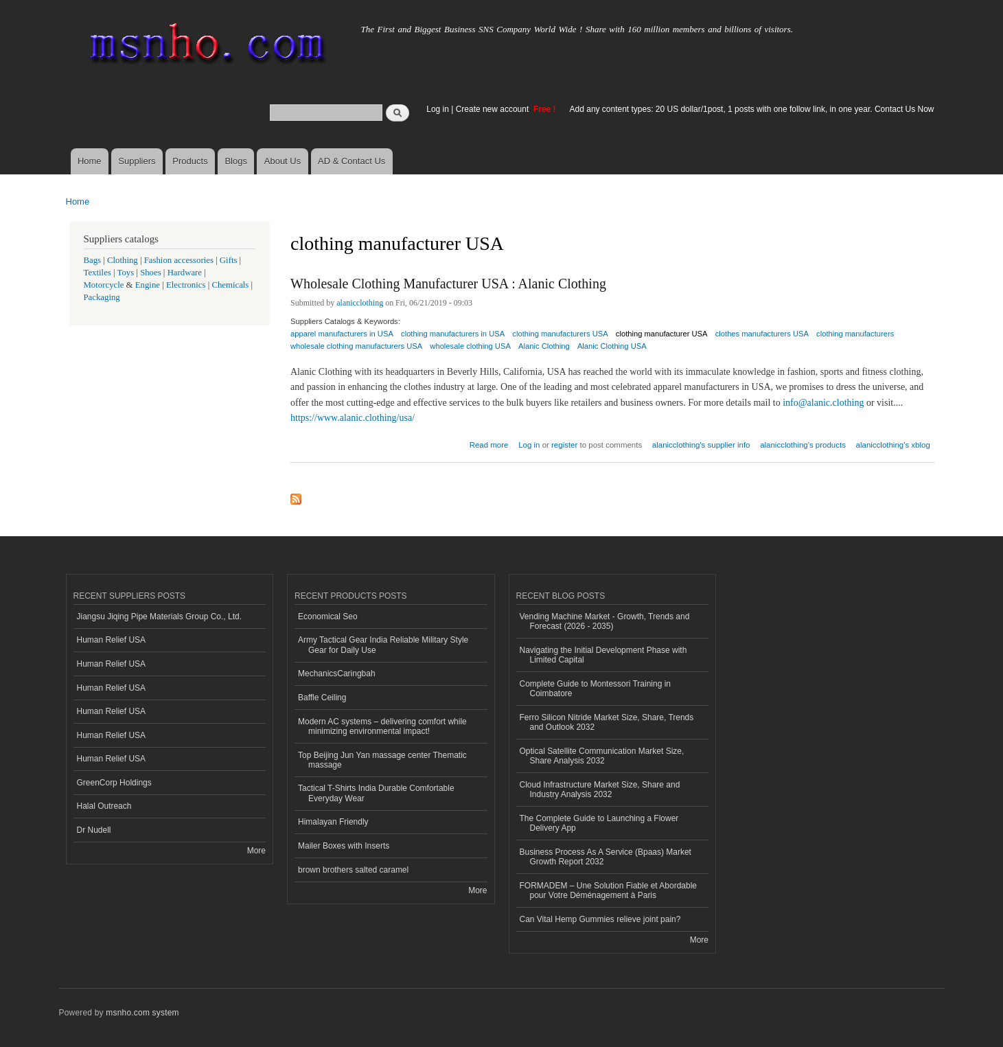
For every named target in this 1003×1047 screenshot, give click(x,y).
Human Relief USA (111, 640)
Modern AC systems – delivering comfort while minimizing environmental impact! (382, 726)
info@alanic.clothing (823, 403)
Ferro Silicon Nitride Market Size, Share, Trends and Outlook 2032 (607, 722)
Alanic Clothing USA (612, 346)
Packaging (102, 297)
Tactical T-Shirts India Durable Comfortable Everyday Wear (376, 793)
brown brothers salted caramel (353, 870)
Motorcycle (104, 285)
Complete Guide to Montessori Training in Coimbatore (595, 688)
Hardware (185, 272)
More (256, 850)
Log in (437, 109)
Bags (93, 260)
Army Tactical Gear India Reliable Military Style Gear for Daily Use (383, 644)
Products (189, 161)
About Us (282, 161)
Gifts (229, 260)
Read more (489, 443)
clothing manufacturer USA (662, 334)
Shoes (150, 272)
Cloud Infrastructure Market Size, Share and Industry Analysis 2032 (600, 789)
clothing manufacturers (855, 334)
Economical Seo (328, 616)
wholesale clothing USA (470, 346)
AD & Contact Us (351, 161)
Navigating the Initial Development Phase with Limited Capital (603, 655)
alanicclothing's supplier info (701, 445)
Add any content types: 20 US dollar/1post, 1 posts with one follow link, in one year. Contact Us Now (752, 109)
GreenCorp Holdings (114, 782)
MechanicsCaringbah (337, 673)
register (564, 445)
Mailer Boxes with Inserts (343, 846)
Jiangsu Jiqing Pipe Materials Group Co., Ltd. (159, 616)
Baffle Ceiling (322, 697)
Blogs (235, 161)
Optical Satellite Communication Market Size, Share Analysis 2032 (602, 756)
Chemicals (231, 285)
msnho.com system (142, 1012)
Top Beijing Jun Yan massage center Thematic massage (382, 760)
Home (90, 161)
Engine (147, 285)
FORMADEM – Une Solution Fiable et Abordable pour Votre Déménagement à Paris (608, 890)
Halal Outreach (104, 806)
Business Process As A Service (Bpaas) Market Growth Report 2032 (605, 856)
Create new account (493, 109)
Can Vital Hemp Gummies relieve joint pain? (600, 919)
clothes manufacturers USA (762, 334)
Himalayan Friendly (333, 822)
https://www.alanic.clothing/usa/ (352, 418)
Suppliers (136, 161)
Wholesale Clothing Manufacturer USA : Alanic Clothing (448, 283)
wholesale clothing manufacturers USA (356, 346)
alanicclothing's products (803, 445)
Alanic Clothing (544, 346)
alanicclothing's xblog (893, 445)
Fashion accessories (179, 260)
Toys (126, 272)
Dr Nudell (94, 830)
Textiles (97, 272)
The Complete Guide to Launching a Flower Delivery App (599, 823)
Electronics (186, 285)
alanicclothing (359, 303)
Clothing (122, 260)
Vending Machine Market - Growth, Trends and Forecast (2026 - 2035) (605, 621)
